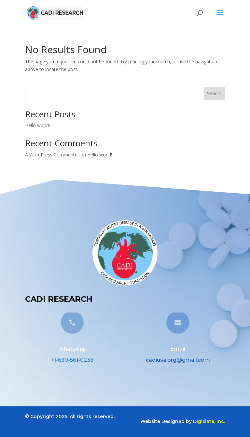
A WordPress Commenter (52, 155)
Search (214, 93)
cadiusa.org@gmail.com (178, 360)
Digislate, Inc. (209, 421)
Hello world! (37, 125)
